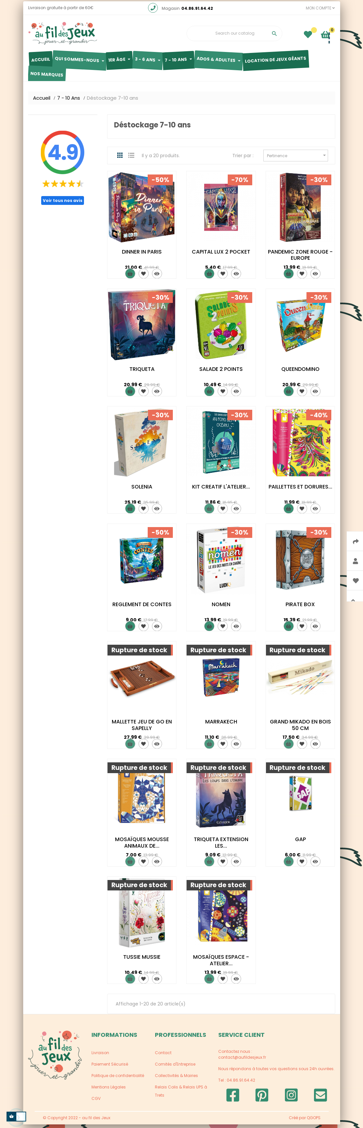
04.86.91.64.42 (197, 12)
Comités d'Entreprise (175, 1067)
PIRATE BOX (300, 608)
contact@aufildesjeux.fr (242, 1061)
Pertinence (297, 159)
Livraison (100, 1056)
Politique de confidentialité (117, 1079)
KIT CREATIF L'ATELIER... (221, 490)
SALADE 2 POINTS (221, 372)
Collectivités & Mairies (176, 1079)
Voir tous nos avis (62, 204)
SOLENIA (141, 490)
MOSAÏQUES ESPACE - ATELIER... (221, 964)
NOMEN (221, 608)
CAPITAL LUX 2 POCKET (221, 255)
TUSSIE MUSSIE (141, 960)
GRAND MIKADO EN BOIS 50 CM (300, 729)
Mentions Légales (108, 1090)
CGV (96, 1102)
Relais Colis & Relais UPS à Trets (181, 1095)
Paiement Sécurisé (109, 1067)
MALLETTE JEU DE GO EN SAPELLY (142, 729)
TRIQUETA (142, 372)
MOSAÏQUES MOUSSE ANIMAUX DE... (142, 846)
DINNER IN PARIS (142, 255)
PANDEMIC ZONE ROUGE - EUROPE (300, 259)
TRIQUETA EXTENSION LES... (221, 846)
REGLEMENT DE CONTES (142, 608)
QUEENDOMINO (300, 372)
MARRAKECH (221, 725)
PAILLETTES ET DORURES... (300, 490)
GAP (300, 843)
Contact (163, 1056)
